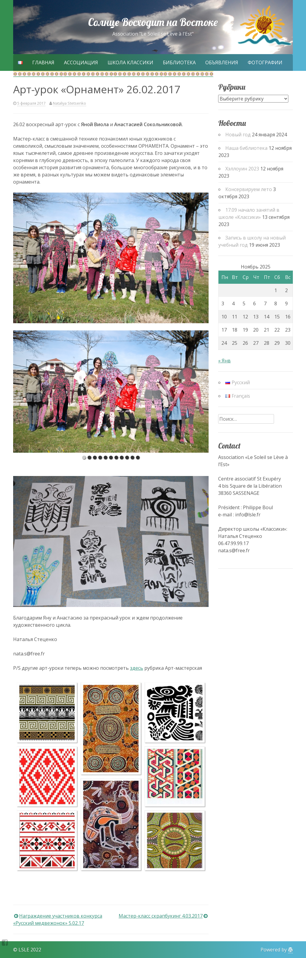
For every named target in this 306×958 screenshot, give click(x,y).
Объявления (221, 62)
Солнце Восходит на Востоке (153, 22)
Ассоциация (81, 62)
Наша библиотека (246, 148)
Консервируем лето (248, 189)
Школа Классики (130, 62)
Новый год (238, 134)
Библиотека (179, 62)
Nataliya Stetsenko (69, 103)
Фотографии (265, 62)
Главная (43, 62)
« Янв (224, 360)
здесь (136, 668)
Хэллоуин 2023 (242, 168)
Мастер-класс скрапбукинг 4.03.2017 (161, 916)
